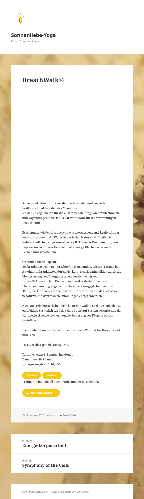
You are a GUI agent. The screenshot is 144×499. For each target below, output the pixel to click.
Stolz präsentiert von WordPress (70, 491)
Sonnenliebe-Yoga (33, 35)
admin (53, 415)
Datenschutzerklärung (35, 491)
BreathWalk (69, 415)
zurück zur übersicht (41, 392)
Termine (31, 375)
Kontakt (52, 375)
